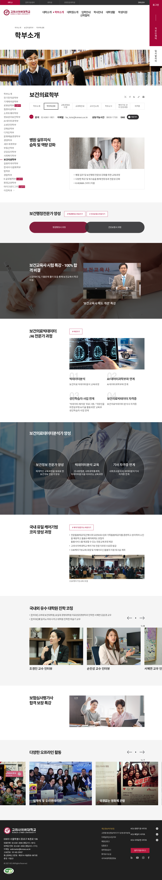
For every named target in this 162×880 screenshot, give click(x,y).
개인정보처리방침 (107, 829)
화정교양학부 (10, 182)
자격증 (137, 106)
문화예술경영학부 (12, 136)
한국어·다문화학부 (12, 167)
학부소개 (59, 12)
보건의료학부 (10, 159)
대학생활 (110, 12)
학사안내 (98, 12)
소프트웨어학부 (11, 113)
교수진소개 (94, 106)
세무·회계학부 (10, 144)
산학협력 (84, 15)
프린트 (143, 97)
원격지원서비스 (140, 850)
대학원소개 (72, 12)
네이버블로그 (134, 97)
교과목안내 (79, 106)
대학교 (10, 2)
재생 (135, 618)
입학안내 (85, 12)
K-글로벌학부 (13, 179)
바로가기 (134, 117)
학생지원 (122, 12)
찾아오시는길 (106, 854)
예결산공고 (105, 841)
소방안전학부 (10, 125)
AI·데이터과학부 (11, 121)
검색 (136, 12)
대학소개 (46, 12)
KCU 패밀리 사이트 (138, 834)
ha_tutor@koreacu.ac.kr (77, 117)
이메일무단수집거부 (108, 837)
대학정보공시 (106, 850)
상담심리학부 (10, 152)
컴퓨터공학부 (10, 109)
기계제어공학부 (11, 101)
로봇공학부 (12, 105)
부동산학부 (9, 148)
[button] (74, 214)
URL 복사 (139, 97)
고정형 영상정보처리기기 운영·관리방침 (115, 833)
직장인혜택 (156, 33)
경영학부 (8, 140)
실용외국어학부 (11, 163)
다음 (142, 618)
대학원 (49, 2)
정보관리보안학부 (12, 117)
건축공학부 (9, 128)
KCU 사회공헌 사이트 (139, 840)
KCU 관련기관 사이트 (139, 829)
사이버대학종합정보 (108, 858)
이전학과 (8, 190)
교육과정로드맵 (65, 106)
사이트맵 (142, 12)
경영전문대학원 (69, 2)
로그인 (156, 5)
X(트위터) (125, 97)
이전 (129, 618)
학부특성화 (51, 106)
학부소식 (108, 106)
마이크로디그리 (14, 186)
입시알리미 (156, 56)
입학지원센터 (30, 2)
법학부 (7, 171)
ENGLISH (141, 2)
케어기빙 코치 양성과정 (123, 106)
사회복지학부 (10, 155)
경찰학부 (8, 175)
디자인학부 (9, 132)
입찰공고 (104, 846)
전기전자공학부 (11, 97)
